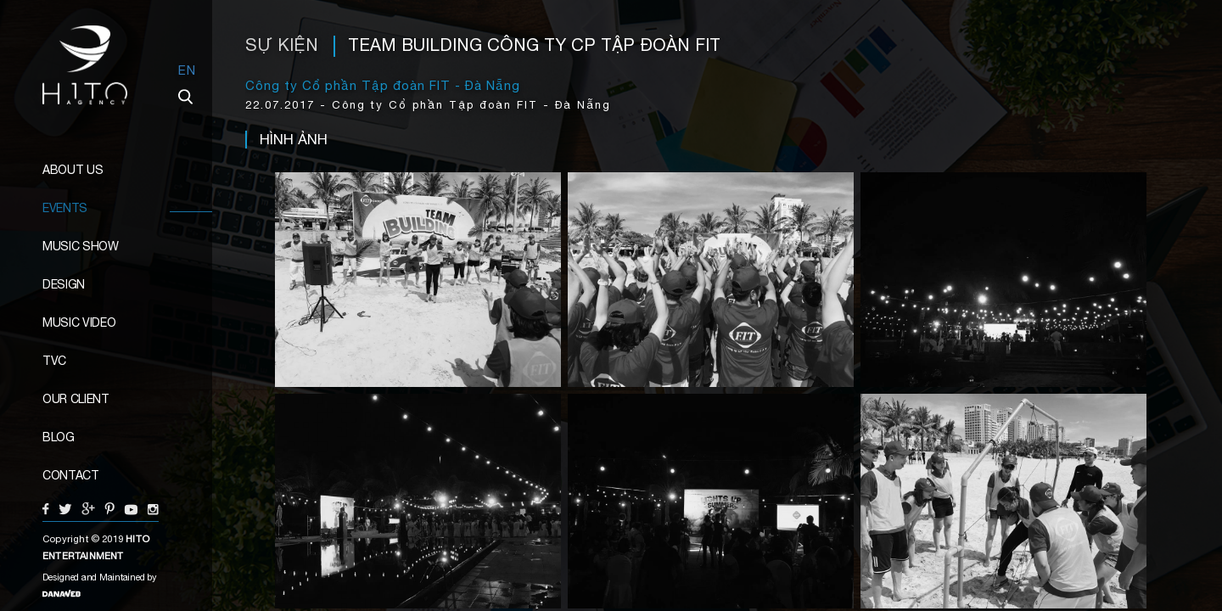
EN (186, 70)
